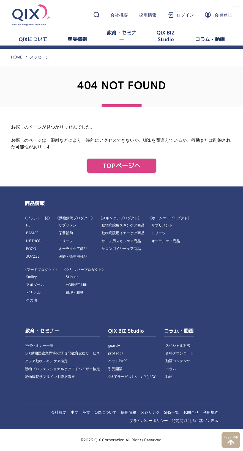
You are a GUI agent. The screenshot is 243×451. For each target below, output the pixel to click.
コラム (170, 369)
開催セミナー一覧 (39, 345)
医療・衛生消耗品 (73, 256)
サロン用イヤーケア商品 (121, 249)
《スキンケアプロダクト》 (120, 218)
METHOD (33, 241)
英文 (86, 412)
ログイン (185, 15)
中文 (74, 412)
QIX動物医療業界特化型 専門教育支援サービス (62, 353)
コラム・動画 (210, 39)
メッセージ (39, 57)
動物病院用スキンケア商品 (123, 225)
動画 (169, 377)
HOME (16, 57)
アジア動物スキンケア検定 (46, 361)
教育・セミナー (121, 36)
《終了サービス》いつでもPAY (131, 377)
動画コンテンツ (177, 361)
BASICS (32, 233)
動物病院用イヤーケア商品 (123, 233)
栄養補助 (66, 233)
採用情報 (148, 15)
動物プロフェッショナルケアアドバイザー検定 (62, 369)
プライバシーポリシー (148, 420)
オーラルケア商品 (73, 249)
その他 (31, 300)
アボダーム (35, 285)
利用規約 (210, 412)
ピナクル (33, 292)
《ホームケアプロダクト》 (169, 218)
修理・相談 (75, 292)
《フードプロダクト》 (41, 270)
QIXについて (33, 39)
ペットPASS (117, 361)
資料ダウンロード (179, 353)
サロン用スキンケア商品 (121, 241)
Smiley (31, 277)
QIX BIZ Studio (166, 36)
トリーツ (66, 241)
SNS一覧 (171, 412)
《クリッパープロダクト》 (83, 270)
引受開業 (115, 369)
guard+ (114, 345)
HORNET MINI (77, 285)
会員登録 (223, 15)
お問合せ (191, 412)
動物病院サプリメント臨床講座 (50, 377)
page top (231, 437)
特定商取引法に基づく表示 (195, 420)
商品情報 (77, 39)
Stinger (72, 277)
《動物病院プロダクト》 (75, 218)
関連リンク (150, 412)
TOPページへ (121, 165)
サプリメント (69, 225)
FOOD (31, 249)
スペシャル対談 (177, 345)
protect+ (116, 353)
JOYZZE (33, 256)
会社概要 (119, 15)
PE (28, 225)
